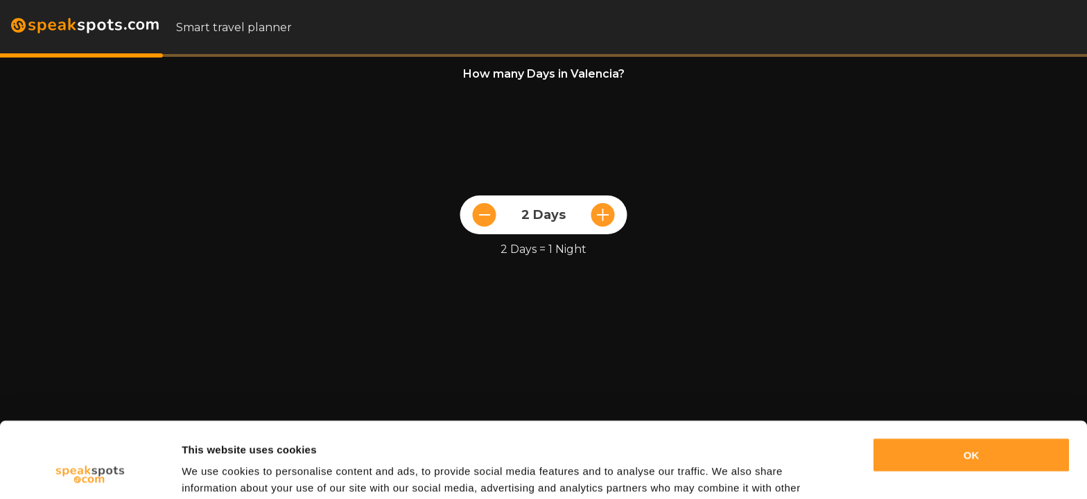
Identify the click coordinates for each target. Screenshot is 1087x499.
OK (972, 384)
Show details (214, 472)
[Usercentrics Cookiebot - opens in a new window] (89, 472)
